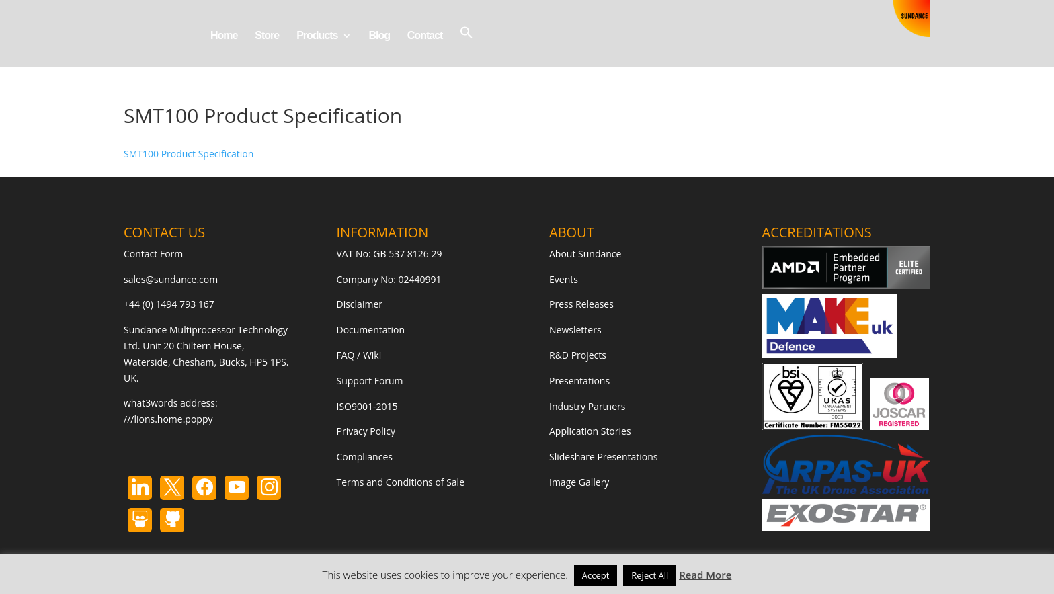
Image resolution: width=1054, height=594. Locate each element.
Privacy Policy (366, 431)
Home (223, 36)
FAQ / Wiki (359, 355)
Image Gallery (579, 482)
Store (267, 36)
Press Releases (581, 304)
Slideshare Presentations (603, 456)
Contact (425, 36)
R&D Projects (577, 355)
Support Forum (370, 380)
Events (563, 279)
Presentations (579, 380)
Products (316, 36)
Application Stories (590, 431)
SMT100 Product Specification (188, 153)
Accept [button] (596, 575)
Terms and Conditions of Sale (401, 482)
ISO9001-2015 (367, 406)
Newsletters (575, 329)
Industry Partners (587, 406)
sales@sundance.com (171, 279)
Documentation (371, 329)
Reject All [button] (649, 575)
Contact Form (153, 253)
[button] (466, 46)
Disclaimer (359, 304)
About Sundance (585, 253)
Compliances (365, 456)
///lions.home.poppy (168, 419)
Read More (705, 574)
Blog (379, 36)
